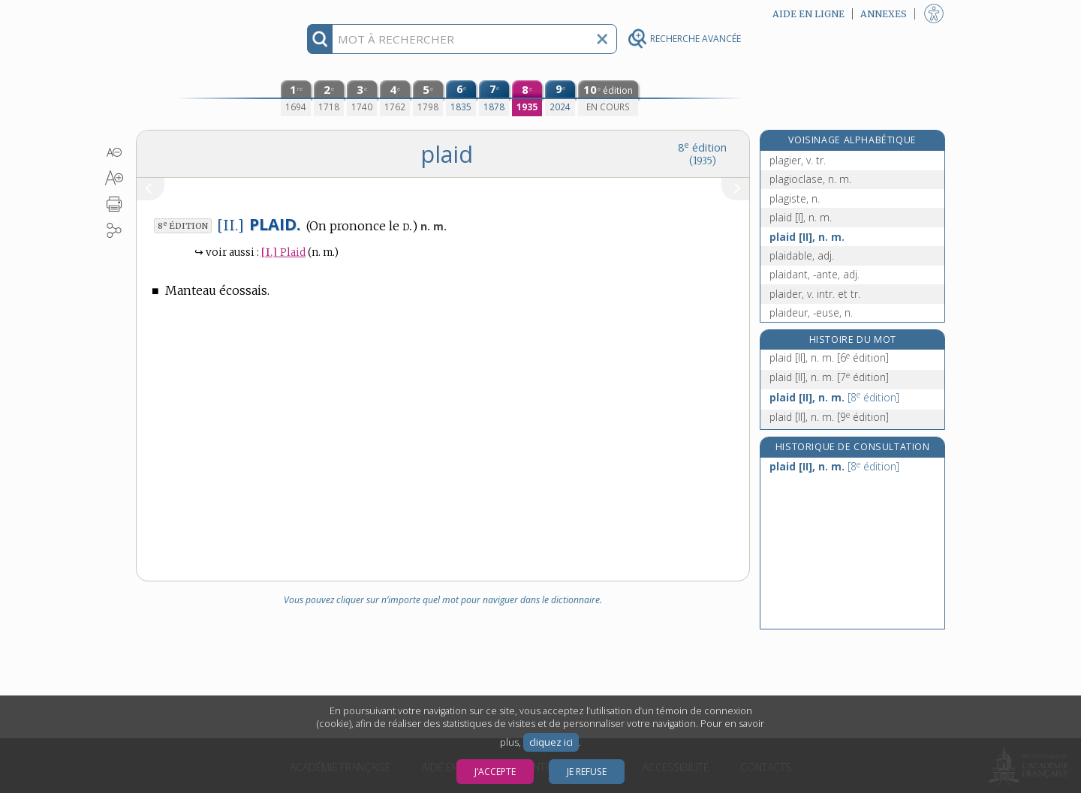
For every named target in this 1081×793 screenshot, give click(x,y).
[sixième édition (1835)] (461, 98)
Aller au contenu (194, 13)
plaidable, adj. (801, 255)
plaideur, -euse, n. (811, 312)
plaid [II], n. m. (807, 237)
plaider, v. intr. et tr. (814, 294)
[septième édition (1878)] (494, 98)
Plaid (283, 252)
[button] (114, 152)
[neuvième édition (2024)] (560, 98)
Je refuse (587, 771)
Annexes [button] (883, 14)
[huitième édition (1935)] (527, 98)
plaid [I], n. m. (800, 217)
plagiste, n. (794, 198)
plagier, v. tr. (797, 160)
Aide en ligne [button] (808, 14)
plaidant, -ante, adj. (814, 274)
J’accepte (495, 771)
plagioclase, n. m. (810, 179)
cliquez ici (551, 742)
